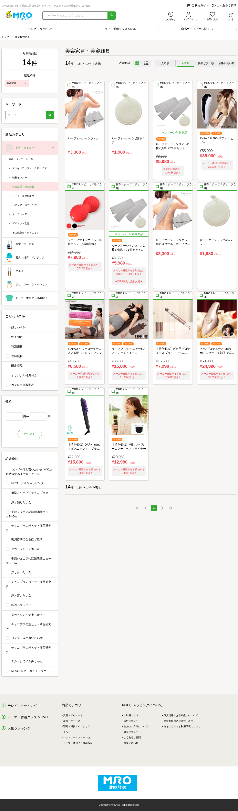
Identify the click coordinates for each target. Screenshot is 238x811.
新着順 (185, 63)
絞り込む (29, 434)
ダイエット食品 (20, 223)
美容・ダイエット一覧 (21, 159)
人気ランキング (19, 728)
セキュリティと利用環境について (182, 726)
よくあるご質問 (224, 5)
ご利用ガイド (198, 5)
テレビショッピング (41, 28)
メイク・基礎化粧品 (23, 195)
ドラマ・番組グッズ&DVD (30, 298)
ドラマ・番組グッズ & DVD (28, 717)
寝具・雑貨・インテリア (30, 257)
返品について (131, 732)
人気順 (165, 63)
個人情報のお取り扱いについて (181, 715)
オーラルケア (19, 214)
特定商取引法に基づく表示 (178, 720)
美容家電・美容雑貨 (23, 186)
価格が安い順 (206, 63)
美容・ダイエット (30, 148)
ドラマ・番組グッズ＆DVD (119, 28)
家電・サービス (30, 244)
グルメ (30, 271)
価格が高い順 (226, 63)
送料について (131, 720)
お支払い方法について (136, 726)
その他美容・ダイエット (25, 232)
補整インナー (19, 177)
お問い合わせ (131, 743)
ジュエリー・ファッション (30, 284)
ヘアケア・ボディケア (24, 205)
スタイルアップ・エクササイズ (29, 168)
